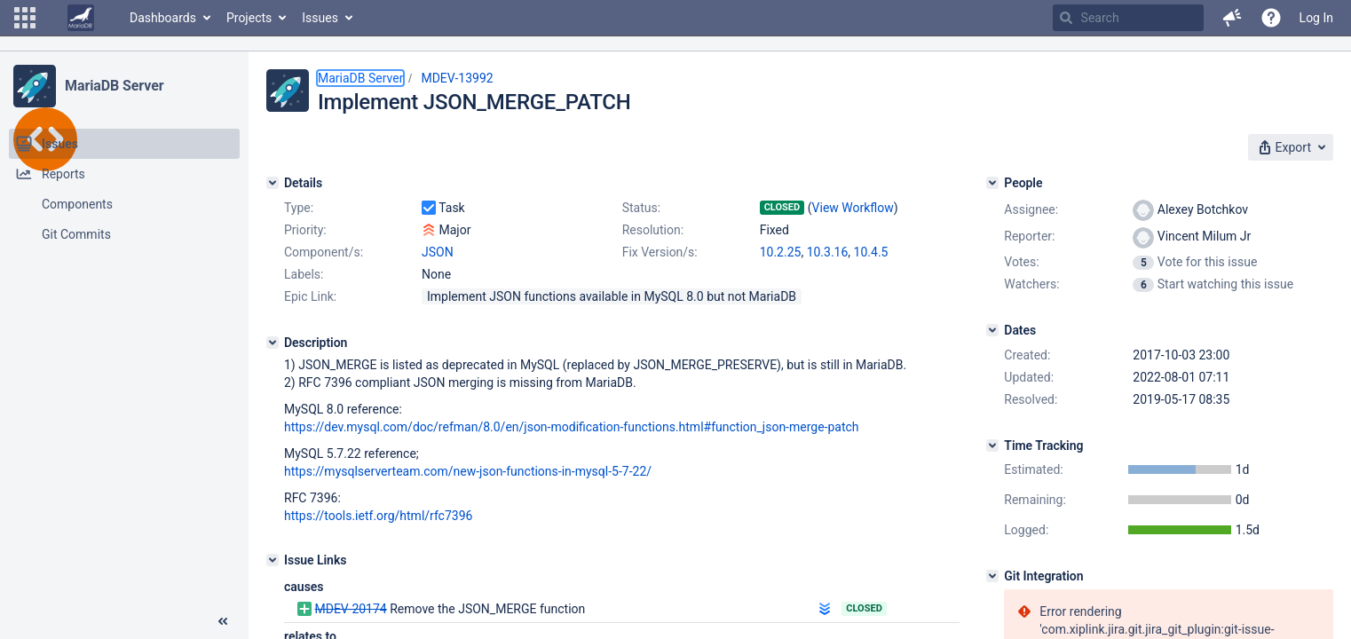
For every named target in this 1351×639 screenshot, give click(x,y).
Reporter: (1029, 236)
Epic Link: (310, 296)
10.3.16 (828, 252)
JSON (438, 252)
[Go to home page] (81, 18)
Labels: (303, 274)
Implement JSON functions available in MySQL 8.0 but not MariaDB (611, 296)
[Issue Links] (272, 560)
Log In (1316, 18)
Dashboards (163, 18)
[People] (992, 183)
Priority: (305, 230)
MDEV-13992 (457, 78)
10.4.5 (871, 252)
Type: (298, 208)
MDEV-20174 (350, 609)
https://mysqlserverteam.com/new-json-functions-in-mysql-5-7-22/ (468, 471)
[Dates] (992, 330)
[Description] (272, 342)
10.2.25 (781, 252)
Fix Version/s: (660, 252)
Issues (320, 18)
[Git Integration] (992, 576)
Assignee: (1031, 209)
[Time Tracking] (992, 445)
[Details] (272, 183)
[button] (25, 18)
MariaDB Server (114, 85)
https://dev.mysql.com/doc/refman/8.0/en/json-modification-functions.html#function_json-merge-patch (571, 427)
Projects (249, 18)
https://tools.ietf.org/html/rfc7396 (378, 516)
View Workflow (853, 208)
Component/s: (323, 252)
